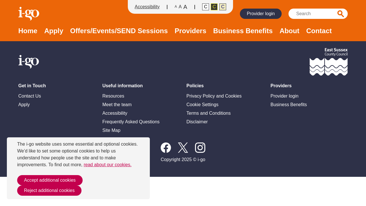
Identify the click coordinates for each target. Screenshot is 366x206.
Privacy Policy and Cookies (214, 96)
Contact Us (29, 96)
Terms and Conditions (208, 113)
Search (340, 13)
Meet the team (117, 104)
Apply (53, 31)
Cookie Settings (202, 104)
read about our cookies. (108, 164)
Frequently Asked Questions (131, 121)
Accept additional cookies (50, 180)
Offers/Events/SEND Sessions (119, 31)
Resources (113, 96)
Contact (319, 31)
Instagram (200, 147)
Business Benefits (243, 31)
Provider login (261, 13)
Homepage (29, 14)
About (289, 31)
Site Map (111, 130)
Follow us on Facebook (166, 147)
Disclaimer (197, 121)
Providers (190, 31)
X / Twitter (183, 147)
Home (27, 31)
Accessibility (147, 6)
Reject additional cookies (49, 190)
